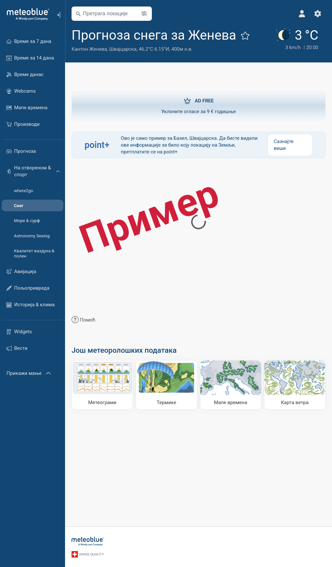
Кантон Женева (89, 49)
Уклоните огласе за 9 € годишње (198, 105)
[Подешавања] (317, 13)
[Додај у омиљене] (245, 35)
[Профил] (302, 13)
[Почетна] (25, 14)
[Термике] (166, 385)
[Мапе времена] (230, 385)
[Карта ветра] (294, 385)
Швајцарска (123, 49)
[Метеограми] (102, 385)
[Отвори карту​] (144, 14)
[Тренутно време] (296, 39)
